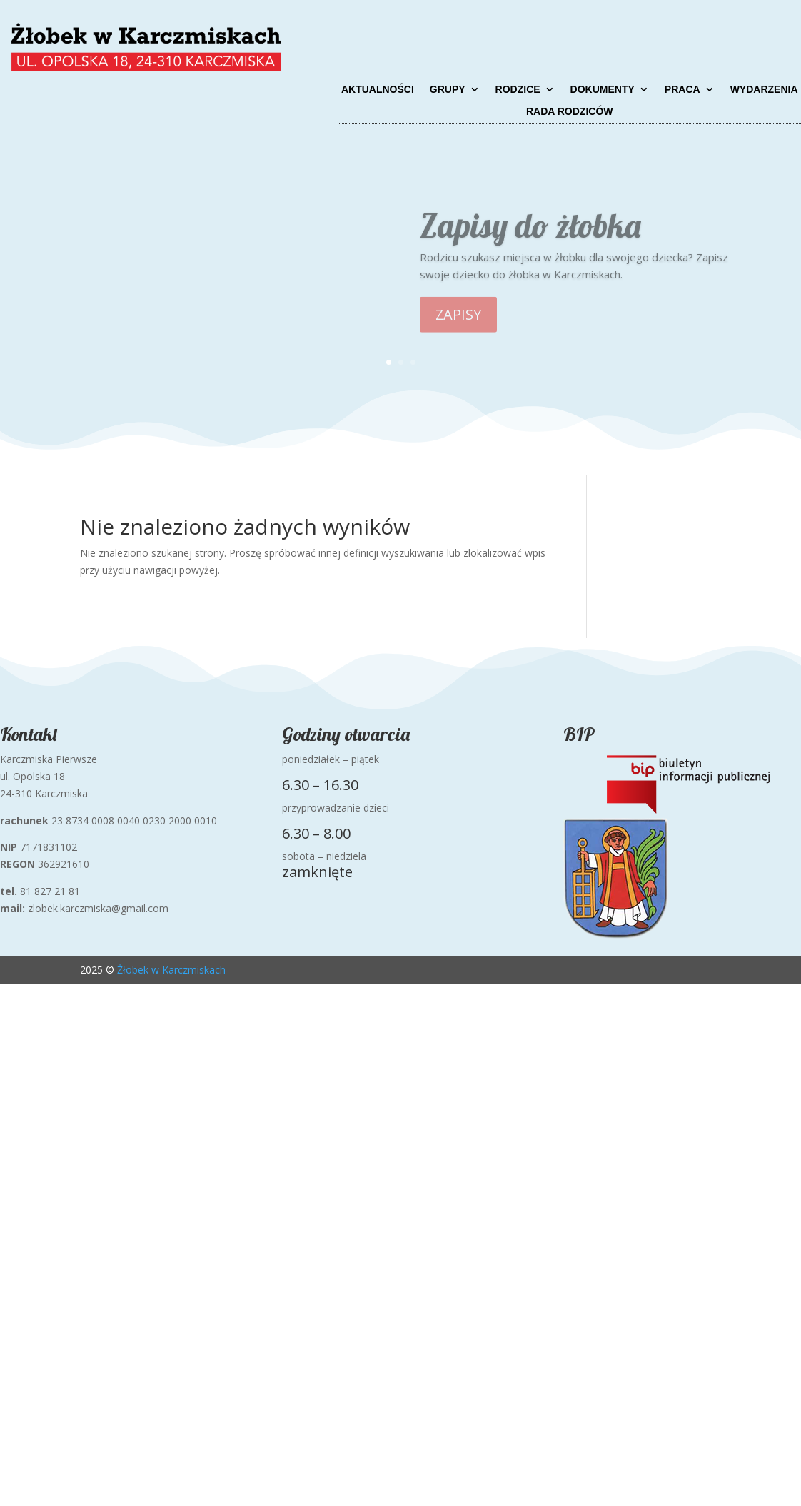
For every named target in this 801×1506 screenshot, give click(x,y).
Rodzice (517, 89)
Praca (682, 89)
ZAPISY (458, 326)
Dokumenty (602, 89)
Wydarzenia (764, 89)
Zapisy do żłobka (530, 237)
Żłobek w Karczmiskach (171, 969)
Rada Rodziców (569, 111)
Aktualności (377, 89)
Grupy (447, 89)
